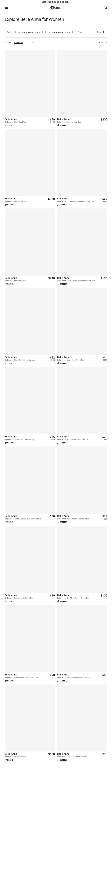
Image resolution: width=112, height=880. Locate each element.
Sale (9, 32)
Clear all (100, 32)
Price (82, 32)
